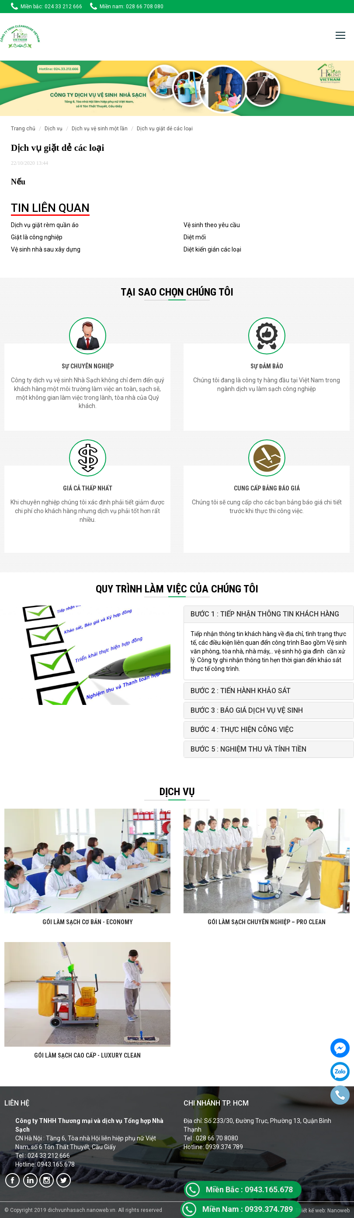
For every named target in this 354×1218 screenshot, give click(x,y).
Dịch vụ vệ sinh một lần (100, 129)
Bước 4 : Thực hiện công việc (242, 729)
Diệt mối (195, 237)
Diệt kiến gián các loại (212, 249)
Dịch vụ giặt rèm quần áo (45, 224)
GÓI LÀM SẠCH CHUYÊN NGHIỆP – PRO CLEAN (267, 922)
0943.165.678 (249, 1189)
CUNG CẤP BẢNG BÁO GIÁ (267, 488)
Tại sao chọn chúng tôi (177, 292)
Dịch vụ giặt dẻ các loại (165, 129)
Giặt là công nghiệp (36, 237)
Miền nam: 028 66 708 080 (131, 6)
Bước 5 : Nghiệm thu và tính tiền (248, 749)
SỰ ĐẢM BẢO (266, 366)
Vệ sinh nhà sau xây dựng (45, 249)
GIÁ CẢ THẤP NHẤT (87, 488)
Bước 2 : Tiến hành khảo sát (241, 691)
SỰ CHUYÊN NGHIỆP (88, 366)
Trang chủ (23, 129)
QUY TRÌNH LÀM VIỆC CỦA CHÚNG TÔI (177, 589)
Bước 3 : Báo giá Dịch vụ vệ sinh (247, 710)
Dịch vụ (53, 129)
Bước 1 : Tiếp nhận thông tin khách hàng (265, 614)
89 (288, 1209)
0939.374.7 (243, 1209)
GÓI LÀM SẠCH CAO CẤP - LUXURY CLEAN (87, 1055)
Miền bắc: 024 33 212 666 (51, 6)
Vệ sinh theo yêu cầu (212, 224)
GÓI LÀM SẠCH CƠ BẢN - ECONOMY (87, 922)
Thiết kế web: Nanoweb (322, 1211)
